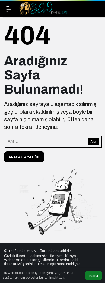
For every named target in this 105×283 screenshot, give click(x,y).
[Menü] (9, 8)
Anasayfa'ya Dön (24, 157)
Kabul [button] (93, 276)
